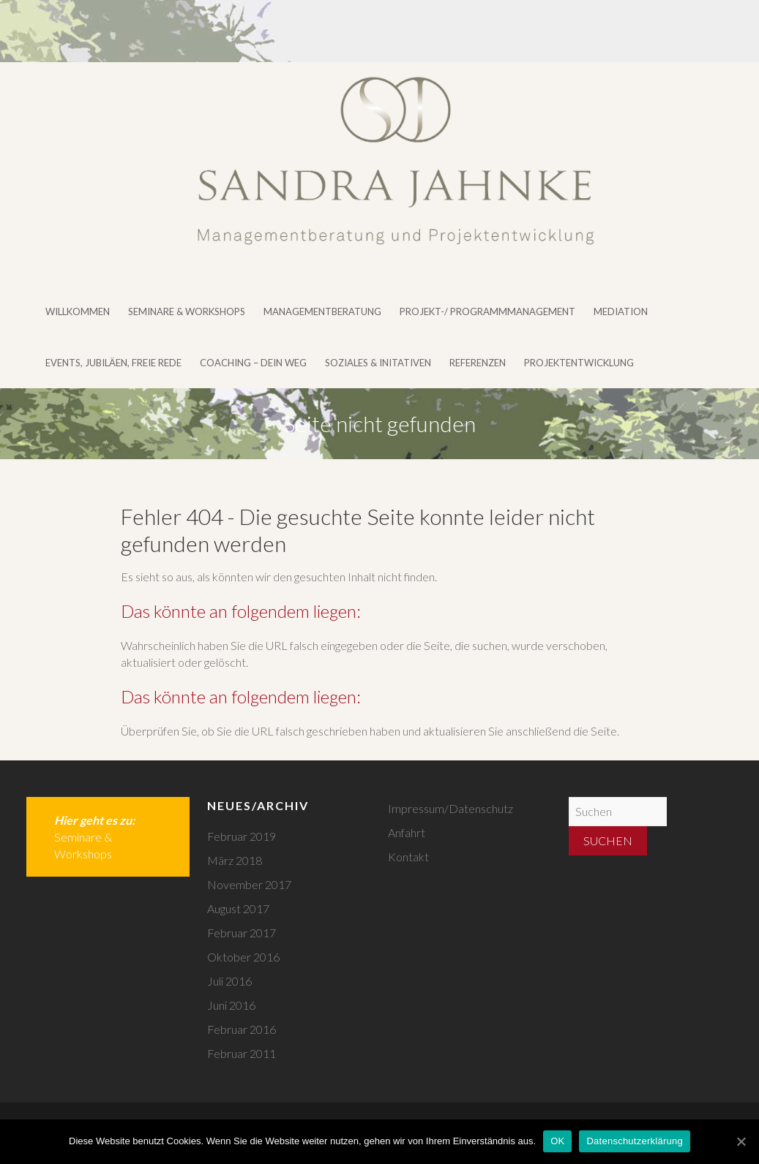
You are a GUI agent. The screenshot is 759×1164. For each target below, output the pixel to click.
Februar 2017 (241, 933)
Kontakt (408, 856)
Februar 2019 (241, 836)
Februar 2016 (241, 1029)
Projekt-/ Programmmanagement (487, 311)
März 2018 (234, 860)
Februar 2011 (241, 1053)
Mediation (621, 311)
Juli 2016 (229, 981)
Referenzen (477, 363)
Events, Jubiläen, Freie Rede (113, 363)
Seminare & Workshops (186, 311)
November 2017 (249, 884)
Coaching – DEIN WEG (253, 363)
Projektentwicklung (579, 363)
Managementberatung (322, 311)
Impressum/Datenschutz (450, 808)
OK (557, 1140)
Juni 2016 (231, 1005)
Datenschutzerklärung (634, 1140)
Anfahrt (406, 832)
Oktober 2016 (243, 957)
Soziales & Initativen (378, 363)
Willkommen (77, 311)
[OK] (740, 1141)
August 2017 (238, 908)
